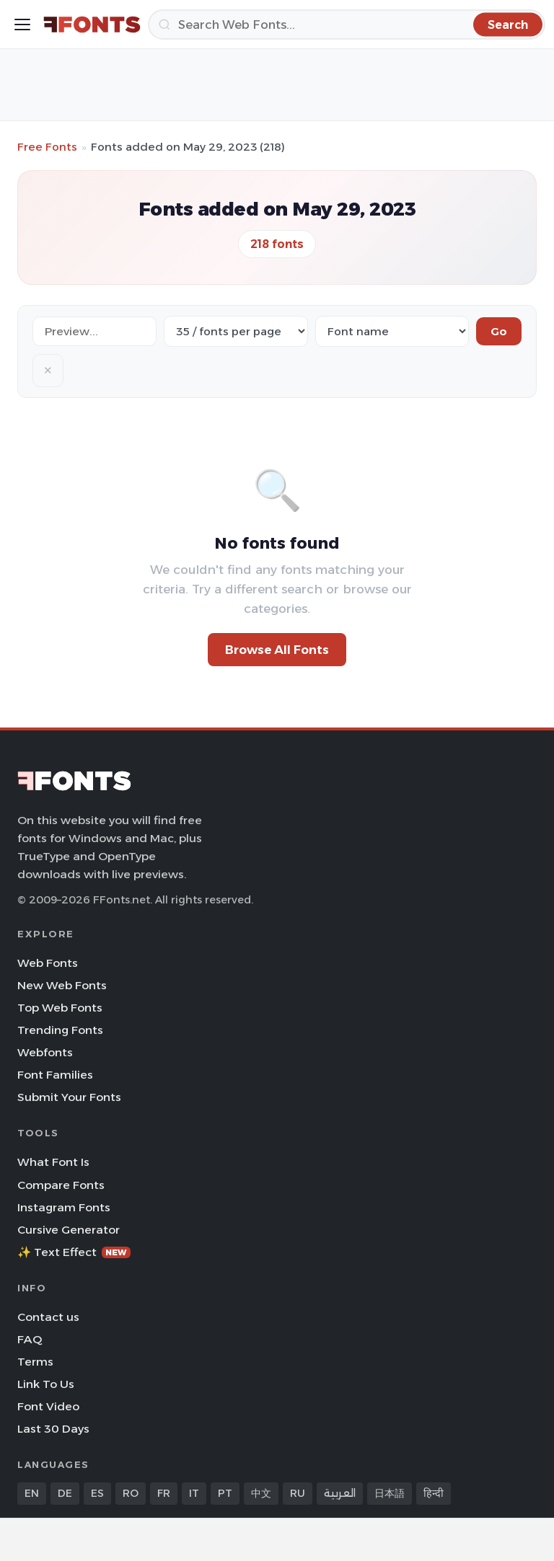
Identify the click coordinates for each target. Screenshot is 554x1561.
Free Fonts (47, 147)
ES (97, 1493)
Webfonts (45, 1052)
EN (32, 1493)
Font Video (48, 1406)
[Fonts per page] (236, 331)
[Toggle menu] (22, 24)
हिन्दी (433, 1493)
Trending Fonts (60, 1030)
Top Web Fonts (59, 1007)
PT (225, 1493)
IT (194, 1493)
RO (130, 1493)
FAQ (29, 1339)
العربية (340, 1493)
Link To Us (45, 1384)
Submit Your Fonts (69, 1097)
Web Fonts (47, 963)
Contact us (48, 1317)
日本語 (389, 1493)
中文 (261, 1493)
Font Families (55, 1075)
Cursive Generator (68, 1230)
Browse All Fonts (277, 649)
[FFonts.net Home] (92, 24)
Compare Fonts (61, 1185)
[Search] (346, 24)
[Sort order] (392, 331)
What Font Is (53, 1162)
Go (499, 331)
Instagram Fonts (63, 1207)
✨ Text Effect (74, 1252)
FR (163, 1493)
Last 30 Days (53, 1429)
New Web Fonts (62, 985)
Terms (35, 1361)
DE (65, 1493)
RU (297, 1493)
